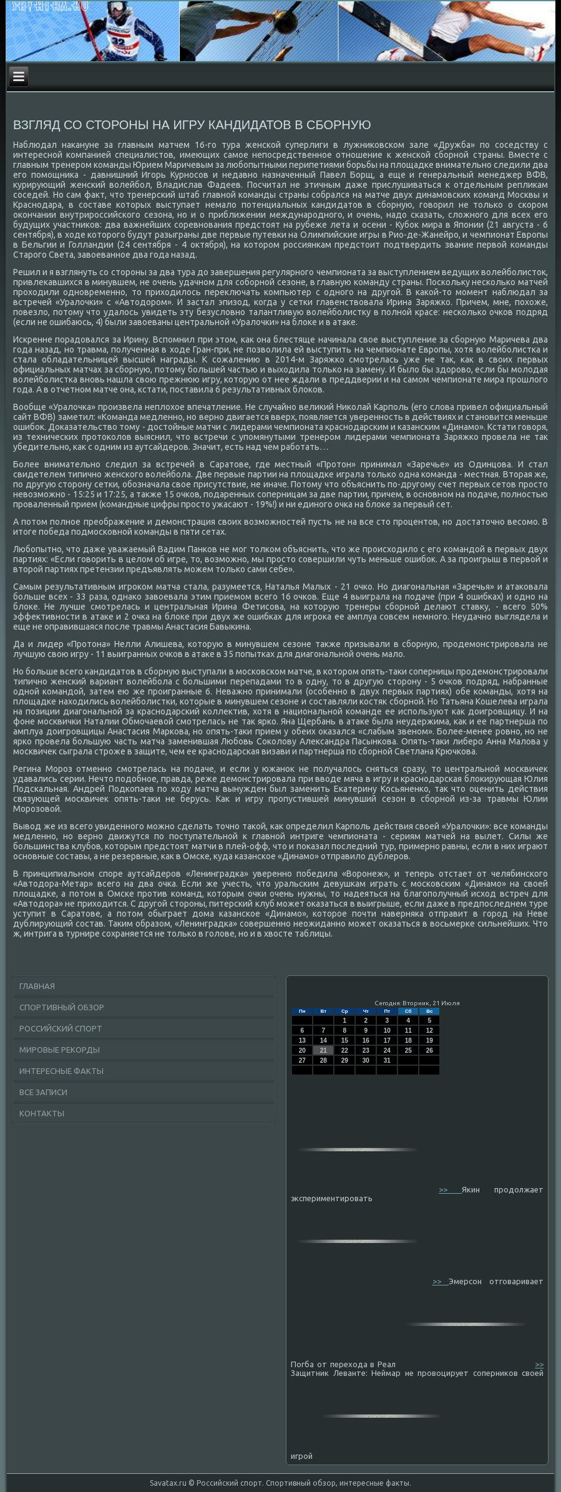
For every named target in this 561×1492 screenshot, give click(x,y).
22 (344, 1050)
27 (302, 1060)
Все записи (43, 1092)
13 (302, 1040)
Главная (37, 986)
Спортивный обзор (61, 1007)
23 (366, 1050)
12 (429, 1030)
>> (450, 1189)
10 (387, 1030)
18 (408, 1040)
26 (429, 1050)
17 (387, 1040)
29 (344, 1060)
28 (323, 1060)
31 (387, 1060)
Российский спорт (60, 1028)
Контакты (41, 1113)
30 (366, 1060)
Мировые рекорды (59, 1049)
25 (408, 1050)
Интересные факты (61, 1070)
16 (366, 1040)
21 (323, 1050)
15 (344, 1040)
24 (387, 1050)
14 (323, 1040)
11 (408, 1030)
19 (429, 1040)
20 (302, 1050)
